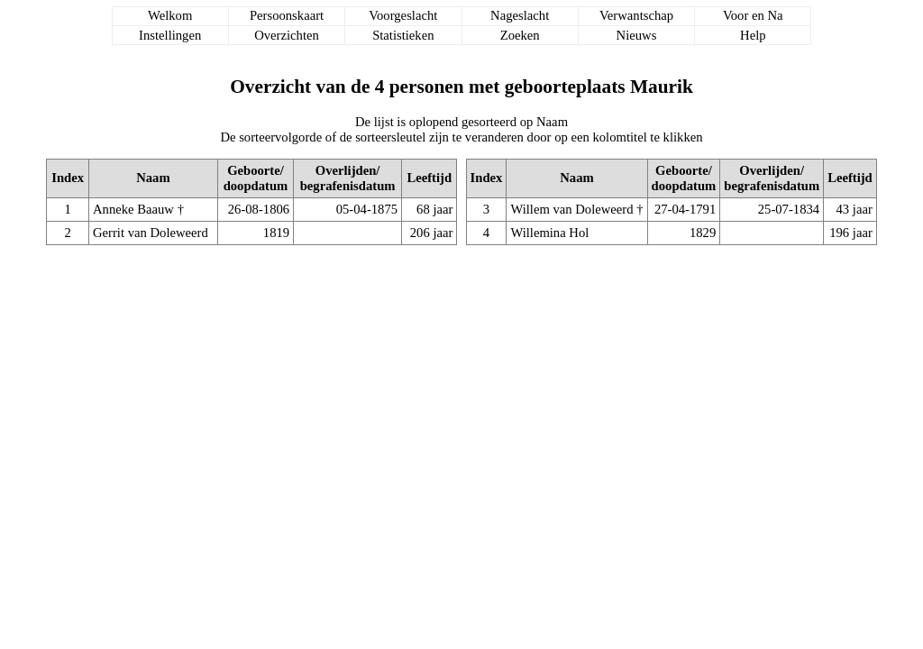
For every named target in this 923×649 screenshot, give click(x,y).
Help (753, 35)
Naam (152, 177)
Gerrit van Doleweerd (150, 232)
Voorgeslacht (403, 15)
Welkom (170, 15)
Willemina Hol (549, 232)
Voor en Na (752, 15)
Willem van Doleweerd (571, 209)
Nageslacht (519, 15)
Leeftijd (429, 177)
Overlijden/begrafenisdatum (348, 178)
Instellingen (170, 35)
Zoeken (520, 35)
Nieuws (637, 35)
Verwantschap (636, 15)
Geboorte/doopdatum (256, 178)
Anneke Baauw (133, 209)
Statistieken (403, 35)
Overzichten (286, 35)
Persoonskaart (287, 15)
